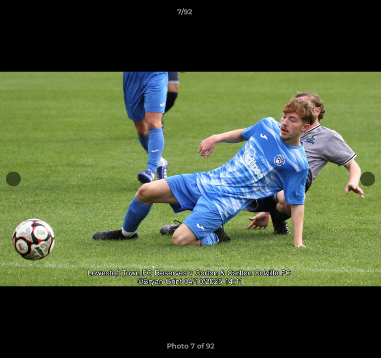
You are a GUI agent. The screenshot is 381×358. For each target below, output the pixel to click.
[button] (345, 14)
